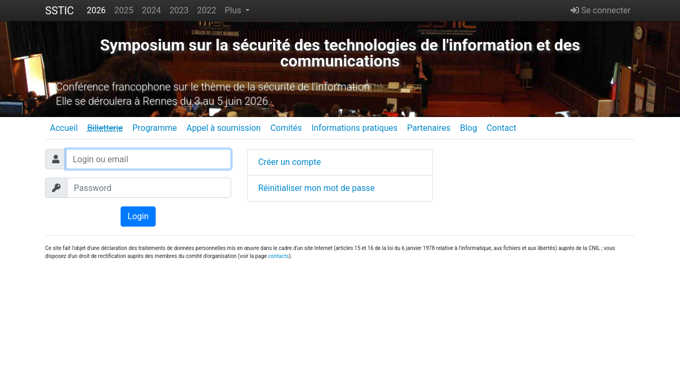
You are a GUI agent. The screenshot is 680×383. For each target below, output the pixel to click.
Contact (501, 128)
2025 (123, 10)
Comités (286, 128)
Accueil (64, 128)
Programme (154, 128)
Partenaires (428, 128)
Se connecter (601, 10)
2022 (206, 10)
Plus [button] (234, 10)
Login (138, 216)
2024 (151, 10)
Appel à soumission (223, 128)
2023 (179, 10)
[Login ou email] (148, 159)
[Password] (149, 188)
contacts (278, 256)
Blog (468, 128)
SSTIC (59, 10)
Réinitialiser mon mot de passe (316, 188)
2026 (96, 10)
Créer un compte (289, 162)
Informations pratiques (354, 128)
